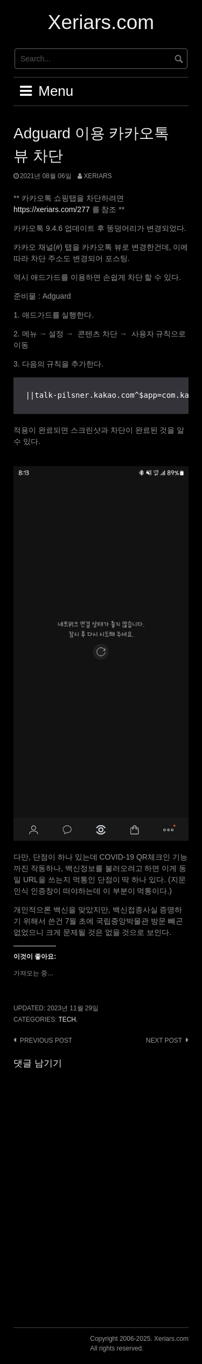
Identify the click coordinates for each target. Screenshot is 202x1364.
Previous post (46, 1040)
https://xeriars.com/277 (51, 209)
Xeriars (97, 176)
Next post (164, 1040)
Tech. (68, 1019)
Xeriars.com (101, 22)
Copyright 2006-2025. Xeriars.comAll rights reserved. (139, 1343)
